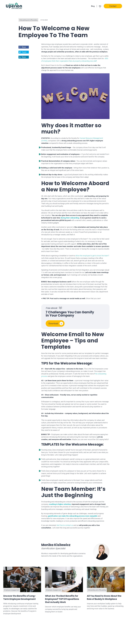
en (100, 6)
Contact (112, 6)
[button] (23, 47)
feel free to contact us (65, 525)
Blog (93, 6)
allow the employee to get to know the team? (92, 256)
